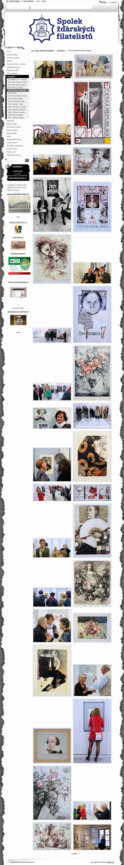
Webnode (110, 862)
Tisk (44, 1)
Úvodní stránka (14, 1)
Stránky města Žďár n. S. (18, 222)
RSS (38, 1)
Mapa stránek (29, 1)
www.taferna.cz (18, 237)
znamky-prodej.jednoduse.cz (18, 282)
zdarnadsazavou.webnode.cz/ (18, 312)
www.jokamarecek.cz (18, 253)
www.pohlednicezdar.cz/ (18, 194)
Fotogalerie (61, 50)
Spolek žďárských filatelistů (43, 50)
